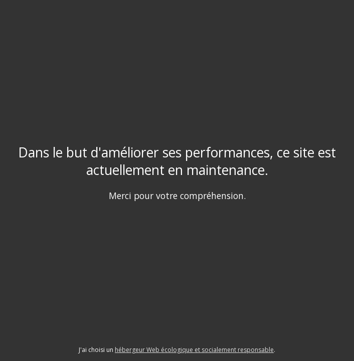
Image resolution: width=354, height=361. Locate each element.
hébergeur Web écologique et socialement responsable (194, 349)
